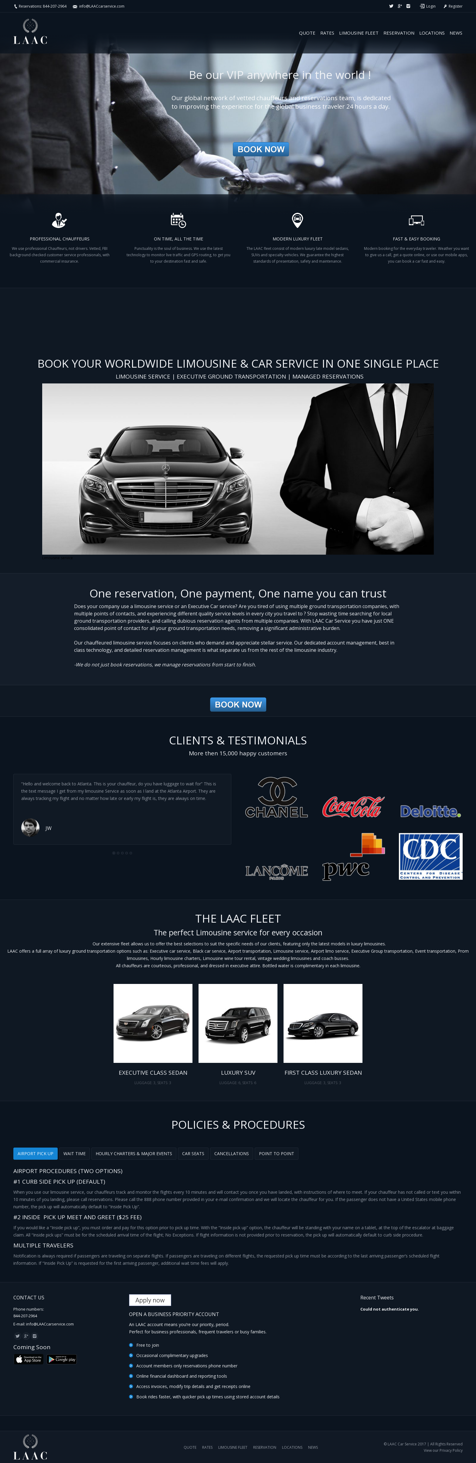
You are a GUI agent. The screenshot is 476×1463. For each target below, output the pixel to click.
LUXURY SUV (238, 1073)
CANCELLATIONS (231, 1153)
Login (431, 6)
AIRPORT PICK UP (35, 1153)
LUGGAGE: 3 (144, 1082)
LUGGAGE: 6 (229, 1082)
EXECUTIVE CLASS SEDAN (153, 1073)
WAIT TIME (74, 1153)
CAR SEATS (193, 1153)
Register (453, 6)
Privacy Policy (451, 1450)
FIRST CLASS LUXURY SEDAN (323, 1073)
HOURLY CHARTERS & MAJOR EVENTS (134, 1153)
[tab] (35, 1154)
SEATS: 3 (164, 1082)
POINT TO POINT (276, 1153)
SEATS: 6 (249, 1082)
